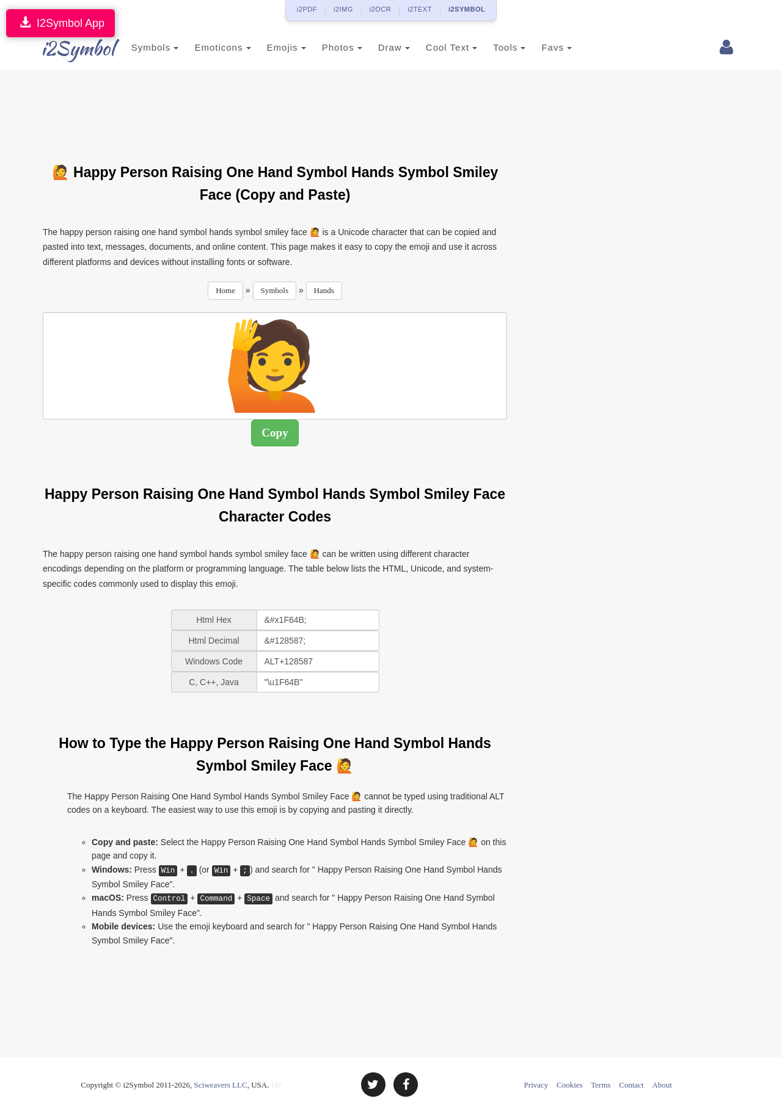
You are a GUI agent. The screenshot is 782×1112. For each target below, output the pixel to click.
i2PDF (307, 9)
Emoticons (209, 47)
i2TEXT (419, 9)
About (662, 1084)
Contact (631, 1084)
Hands (324, 290)
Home (225, 290)
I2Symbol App (60, 22)
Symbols (142, 47)
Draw (380, 47)
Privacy (536, 1084)
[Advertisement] (275, 109)
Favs (543, 47)
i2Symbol (67, 48)
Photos (329, 47)
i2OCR (381, 9)
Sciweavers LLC (220, 1084)
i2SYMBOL (466, 9)
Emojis (273, 47)
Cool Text (438, 47)
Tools (496, 47)
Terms (600, 1084)
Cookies (570, 1084)
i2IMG (343, 9)
